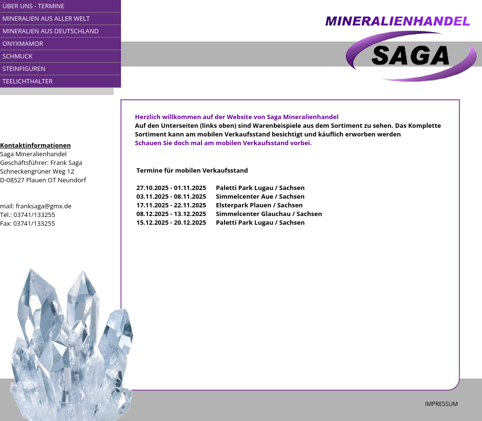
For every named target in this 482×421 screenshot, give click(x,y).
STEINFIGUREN (23, 68)
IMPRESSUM (441, 404)
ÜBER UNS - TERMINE (33, 5)
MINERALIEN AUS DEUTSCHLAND (50, 31)
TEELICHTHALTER (27, 81)
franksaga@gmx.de (44, 206)
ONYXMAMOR (22, 43)
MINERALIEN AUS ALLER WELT (46, 18)
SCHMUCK (17, 56)
